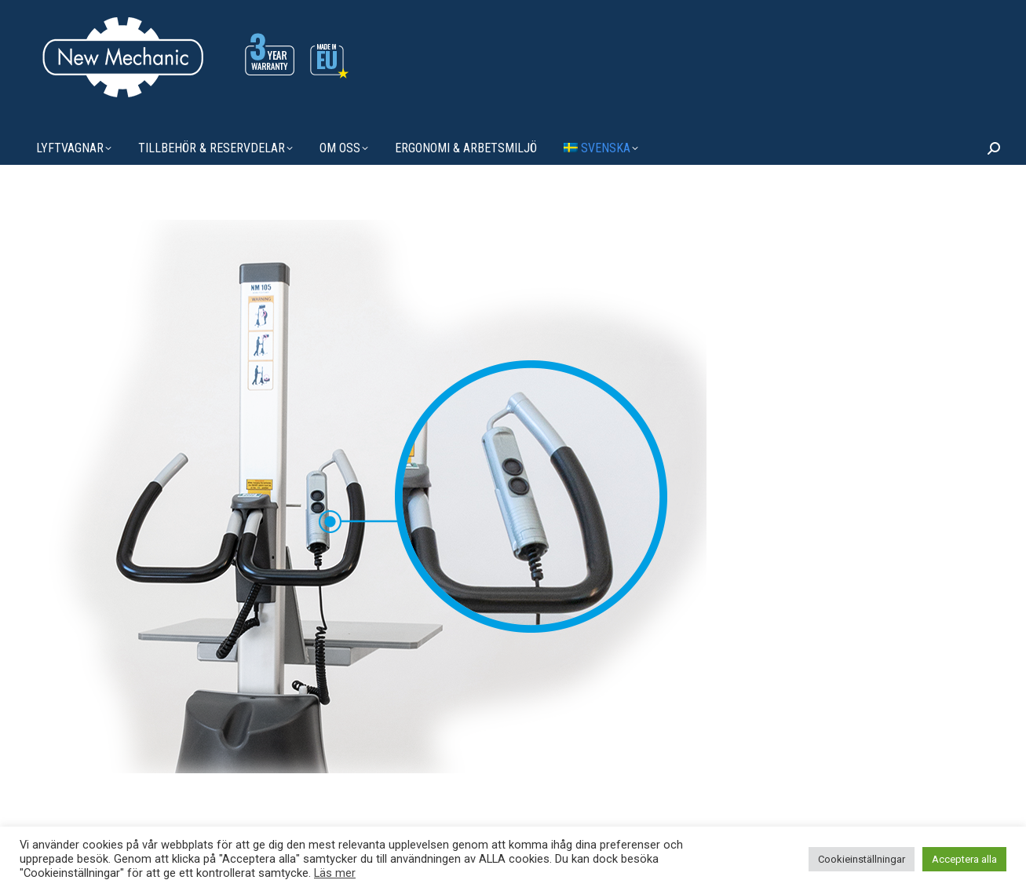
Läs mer (335, 873)
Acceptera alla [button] (964, 859)
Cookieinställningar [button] (861, 859)
